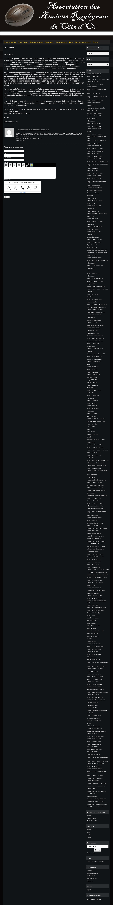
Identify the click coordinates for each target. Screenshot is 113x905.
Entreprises (90, 870)
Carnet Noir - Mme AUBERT (95, 801)
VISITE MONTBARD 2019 (95, 736)
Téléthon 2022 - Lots (93, 333)
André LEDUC (91, 623)
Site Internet (7, 158)
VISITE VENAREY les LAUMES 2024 (97, 96)
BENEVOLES (91, 387)
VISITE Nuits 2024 (92, 118)
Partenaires (49, 42)
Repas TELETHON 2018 (94, 679)
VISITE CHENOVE (93, 343)
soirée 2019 (90, 713)
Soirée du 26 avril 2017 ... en (95, 536)
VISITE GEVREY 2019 (94, 741)
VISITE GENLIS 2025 (93, 143)
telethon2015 (90, 393)
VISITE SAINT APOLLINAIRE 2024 (96, 90)
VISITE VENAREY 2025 (94, 156)
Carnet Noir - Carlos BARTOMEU (97, 250)
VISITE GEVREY (92, 400)
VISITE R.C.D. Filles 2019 (95, 697)
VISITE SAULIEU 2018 (94, 644)
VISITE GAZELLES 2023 (94, 221)
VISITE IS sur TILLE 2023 (95, 201)
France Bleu (90, 398)
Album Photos (23, 42)
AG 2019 (89, 723)
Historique (90, 195)
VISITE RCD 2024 (92, 87)
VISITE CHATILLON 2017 (95, 554)
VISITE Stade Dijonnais (94, 76)
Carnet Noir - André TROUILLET (97, 528)
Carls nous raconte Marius (94, 188)
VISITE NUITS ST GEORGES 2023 (98, 79)
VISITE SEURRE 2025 (94, 178)
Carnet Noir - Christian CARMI (96, 731)
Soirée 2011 (90, 208)
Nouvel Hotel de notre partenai (96, 286)
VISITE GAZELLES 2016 (94, 482)
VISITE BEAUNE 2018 (94, 654)
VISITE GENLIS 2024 (93, 93)
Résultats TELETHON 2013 (95, 281)
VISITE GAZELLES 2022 (94, 310)
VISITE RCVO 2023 (93, 82)
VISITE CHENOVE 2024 (94, 129)
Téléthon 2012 (91, 263)
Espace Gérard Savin (93, 245)
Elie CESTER (91, 493)
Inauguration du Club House (95, 325)
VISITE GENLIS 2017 (93, 520)
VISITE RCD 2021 (92, 247)
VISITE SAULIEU (92, 372)
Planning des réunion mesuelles (96, 108)
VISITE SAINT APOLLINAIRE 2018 (96, 601)
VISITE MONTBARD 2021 (95, 265)
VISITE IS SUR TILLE (94, 390)
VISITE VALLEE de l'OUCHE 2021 (97, 260)
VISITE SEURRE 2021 (94, 232)
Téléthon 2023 (91, 234)
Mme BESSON (91, 794)
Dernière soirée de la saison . (95, 336)
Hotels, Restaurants (92, 873)
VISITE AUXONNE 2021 (94, 226)
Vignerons (90, 881)
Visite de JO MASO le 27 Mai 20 (96, 307)
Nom (5, 149)
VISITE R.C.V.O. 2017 (93, 564)
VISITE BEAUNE (92, 219)
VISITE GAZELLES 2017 (94, 580)
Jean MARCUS (91, 620)
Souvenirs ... (90, 411)
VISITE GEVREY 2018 (94, 674)
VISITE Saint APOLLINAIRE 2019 (97, 692)
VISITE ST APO (92, 413)
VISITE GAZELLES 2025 (94, 148)
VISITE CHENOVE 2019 (94, 769)
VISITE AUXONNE (93, 211)
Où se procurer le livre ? (94, 721)
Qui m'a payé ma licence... (94, 715)
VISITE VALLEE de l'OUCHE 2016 (97, 460)
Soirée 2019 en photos (93, 726)
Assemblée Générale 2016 (94, 445)
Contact (89, 835)
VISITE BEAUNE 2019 (94, 744)
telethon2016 (90, 458)
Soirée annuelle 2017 (93, 515)
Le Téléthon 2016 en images (95, 485)
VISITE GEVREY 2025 (94, 146)
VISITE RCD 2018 (92, 652)
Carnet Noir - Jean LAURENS (96, 590)
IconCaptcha (22, 192)
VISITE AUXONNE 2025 (94, 134)
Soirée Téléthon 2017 (93, 593)
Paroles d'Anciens (36, 42)
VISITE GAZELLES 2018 (94, 669)
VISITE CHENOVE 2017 (94, 596)
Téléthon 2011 (91, 268)
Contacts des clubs (92, 551)
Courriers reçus (61, 42)
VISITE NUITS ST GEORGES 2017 (98, 570)
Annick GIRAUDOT (93, 618)
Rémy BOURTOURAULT (94, 749)
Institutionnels (91, 876)
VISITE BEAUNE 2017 (94, 567)
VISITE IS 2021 (91, 255)
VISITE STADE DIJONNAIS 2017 (97, 575)
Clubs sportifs (91, 477)
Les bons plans (91, 641)
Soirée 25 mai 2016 (92, 434)
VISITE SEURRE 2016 (94, 455)
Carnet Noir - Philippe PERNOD (96, 799)
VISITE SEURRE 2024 (94, 126)
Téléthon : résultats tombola (95, 488)
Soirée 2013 (90, 224)
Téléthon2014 (91, 317)
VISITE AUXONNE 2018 (94, 598)
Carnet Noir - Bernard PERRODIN (97, 495)
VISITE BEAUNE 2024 (94, 123)
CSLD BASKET (92, 475)
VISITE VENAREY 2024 (94, 103)
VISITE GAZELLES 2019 (94, 775)
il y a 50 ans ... (91, 346)
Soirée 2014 (90, 291)
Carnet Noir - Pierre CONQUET (96, 783)
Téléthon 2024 (91, 121)
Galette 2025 (90, 131)
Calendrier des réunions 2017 (95, 463)
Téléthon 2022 (91, 351)
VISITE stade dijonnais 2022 (95, 338)
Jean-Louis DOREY (93, 747)
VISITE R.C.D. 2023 (93, 229)
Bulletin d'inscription (93, 237)
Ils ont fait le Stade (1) (93, 613)
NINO (89, 364)
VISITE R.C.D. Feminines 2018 (96, 607)
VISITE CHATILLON (93, 375)
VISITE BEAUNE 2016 (94, 468)
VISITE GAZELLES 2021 (94, 239)
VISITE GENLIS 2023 (93, 328)
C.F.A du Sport (91, 657)
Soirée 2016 (90, 429)
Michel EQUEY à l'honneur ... (96, 544)
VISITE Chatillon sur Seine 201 (96, 700)
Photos (89, 837)
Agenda (95, 42)
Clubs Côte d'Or (10, 42)
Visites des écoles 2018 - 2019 (96, 631)
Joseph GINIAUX (92, 380)
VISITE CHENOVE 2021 (94, 258)
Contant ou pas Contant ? (94, 728)
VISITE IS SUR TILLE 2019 (95, 764)
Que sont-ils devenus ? (83, 42)
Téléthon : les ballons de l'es (95, 506)
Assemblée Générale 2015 (94, 359)
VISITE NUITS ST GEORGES (96, 419)
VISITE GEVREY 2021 (94, 242)
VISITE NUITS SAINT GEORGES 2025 (97, 164)
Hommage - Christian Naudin (95, 557)
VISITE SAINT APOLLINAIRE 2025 (96, 137)
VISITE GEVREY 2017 (94, 498)
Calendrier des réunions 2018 (95, 549)
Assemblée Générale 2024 (94, 113)
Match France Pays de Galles (95, 862)
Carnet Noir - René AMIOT (95, 778)
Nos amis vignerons (92, 636)
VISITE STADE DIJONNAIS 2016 (97, 450)
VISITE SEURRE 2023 (94, 206)
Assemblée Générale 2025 (94, 159)
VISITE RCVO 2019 (93, 781)
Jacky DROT (90, 284)
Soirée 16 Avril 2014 (93, 302)
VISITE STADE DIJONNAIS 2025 (97, 140)
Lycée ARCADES (92, 708)
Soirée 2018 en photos (93, 626)
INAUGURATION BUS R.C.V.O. (97, 577)
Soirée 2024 (90, 105)
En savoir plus (91, 853)
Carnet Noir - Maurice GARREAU (97, 710)
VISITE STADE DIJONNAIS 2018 (97, 666)
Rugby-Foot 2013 (92, 821)
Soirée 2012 (90, 216)
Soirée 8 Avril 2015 (92, 330)
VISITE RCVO (91, 403)
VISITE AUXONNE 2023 (94, 356)
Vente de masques (92, 796)
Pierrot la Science (92, 382)
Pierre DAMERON (92, 633)
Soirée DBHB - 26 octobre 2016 (96, 465)
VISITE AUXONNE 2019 (94, 687)
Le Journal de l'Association (95, 341)
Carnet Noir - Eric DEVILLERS (96, 791)
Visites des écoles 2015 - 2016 (96, 354)
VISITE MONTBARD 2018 (95, 610)
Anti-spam (7, 180)
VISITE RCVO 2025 (93, 153)
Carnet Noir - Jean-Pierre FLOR (96, 490)
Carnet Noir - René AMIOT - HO (96, 786)
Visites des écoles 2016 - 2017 (96, 439)
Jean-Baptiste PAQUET (94, 659)
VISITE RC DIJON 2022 (94, 299)
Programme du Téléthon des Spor (97, 480)
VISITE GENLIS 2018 (93, 615)
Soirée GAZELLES (92, 788)
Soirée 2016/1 (91, 432)
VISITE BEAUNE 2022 (94, 315)
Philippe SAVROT (92, 705)
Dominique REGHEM (93, 754)
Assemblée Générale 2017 (94, 538)
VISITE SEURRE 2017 (94, 562)
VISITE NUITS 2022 (93, 294)
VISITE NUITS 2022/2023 (95, 349)
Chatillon (89, 437)
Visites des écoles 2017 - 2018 (96, 546)
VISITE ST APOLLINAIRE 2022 (97, 304)
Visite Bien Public (92, 424)
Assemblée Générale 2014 (94, 320)
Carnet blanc (90, 297)
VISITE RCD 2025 (92, 168)
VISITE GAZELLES (93, 367)
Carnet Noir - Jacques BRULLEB (97, 804)
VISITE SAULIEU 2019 (94, 734)
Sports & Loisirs (92, 878)
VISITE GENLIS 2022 (93, 273)
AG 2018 (89, 639)
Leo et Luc (90, 271)
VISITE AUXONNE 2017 (94, 525)
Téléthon (90, 858)
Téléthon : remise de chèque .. (95, 508)
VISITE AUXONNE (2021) (95, 278)
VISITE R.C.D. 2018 (93, 605)
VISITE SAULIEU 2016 (94, 452)
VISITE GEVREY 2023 (94, 362)
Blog (71, 42)
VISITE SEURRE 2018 (94, 649)
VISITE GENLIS (92, 203)
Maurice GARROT (92, 702)
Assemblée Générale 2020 (94, 190)
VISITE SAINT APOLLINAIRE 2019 (96, 772)
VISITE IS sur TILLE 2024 (95, 100)
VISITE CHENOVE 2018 (94, 684)
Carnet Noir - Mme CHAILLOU (96, 807)
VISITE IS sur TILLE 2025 (95, 151)
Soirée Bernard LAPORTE (94, 533)
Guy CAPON (91, 426)
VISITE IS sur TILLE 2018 (95, 676)
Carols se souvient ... (93, 193)
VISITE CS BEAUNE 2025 (95, 173)
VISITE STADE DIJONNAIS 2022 (97, 289)
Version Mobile (91, 818)
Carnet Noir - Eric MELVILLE (96, 541)
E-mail (6, 153)
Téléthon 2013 (91, 276)
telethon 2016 (91, 442)
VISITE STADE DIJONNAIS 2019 (97, 761)
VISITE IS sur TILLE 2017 (95, 503)
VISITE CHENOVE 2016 (94, 518)
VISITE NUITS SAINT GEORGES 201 (97, 471)
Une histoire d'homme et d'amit (96, 421)
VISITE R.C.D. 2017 (93, 531)
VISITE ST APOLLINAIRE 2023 (97, 214)
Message (6, 162)
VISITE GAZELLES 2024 (94, 84)
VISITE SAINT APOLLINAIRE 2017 (96, 511)
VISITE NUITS (91, 198)
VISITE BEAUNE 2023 (94, 74)
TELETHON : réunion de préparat (97, 572)
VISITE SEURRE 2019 (94, 739)
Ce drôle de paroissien (93, 718)
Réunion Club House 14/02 (95, 523)
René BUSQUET (92, 377)
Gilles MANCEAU (92, 752)
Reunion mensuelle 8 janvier (95, 689)
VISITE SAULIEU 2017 (94, 559)
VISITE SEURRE (92, 369)
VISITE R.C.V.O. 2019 (93, 695)
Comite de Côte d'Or (93, 501)
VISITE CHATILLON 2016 (95, 447)
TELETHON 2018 (92, 671)
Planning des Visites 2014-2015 (96, 312)
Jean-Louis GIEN (92, 416)
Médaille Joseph (91, 628)
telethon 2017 (91, 585)
